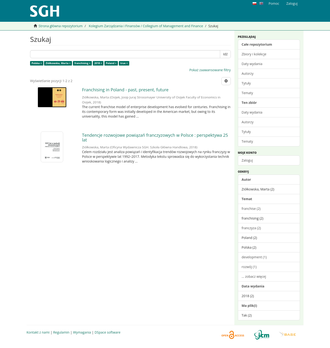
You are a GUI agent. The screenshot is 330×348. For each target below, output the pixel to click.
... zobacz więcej (254, 276)
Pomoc (274, 3)
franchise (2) (251, 208)
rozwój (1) (249, 266)
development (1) (254, 257)
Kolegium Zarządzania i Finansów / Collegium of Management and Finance (146, 26)
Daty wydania (252, 64)
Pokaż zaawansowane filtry (210, 70)
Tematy (247, 93)
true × (124, 63)
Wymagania (82, 332)
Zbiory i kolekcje (254, 54)
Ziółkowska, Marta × (58, 63)
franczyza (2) (251, 228)
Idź (225, 54)
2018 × (98, 63)
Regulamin (61, 332)
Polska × (36, 63)
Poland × (111, 63)
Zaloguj (247, 160)
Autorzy (248, 73)
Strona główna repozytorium (61, 26)
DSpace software (107, 332)
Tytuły (246, 83)
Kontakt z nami (38, 332)
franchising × (82, 63)
